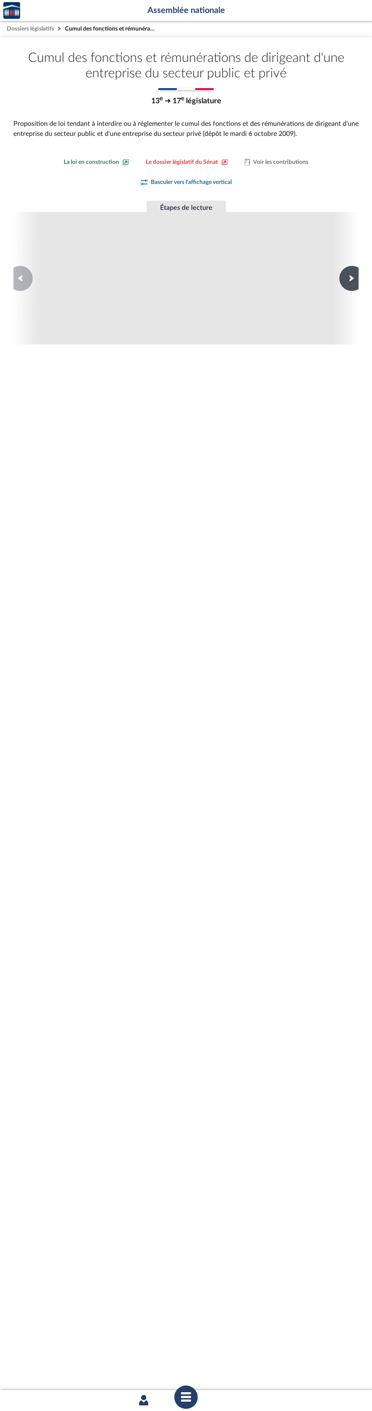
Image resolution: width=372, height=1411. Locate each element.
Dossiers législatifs (30, 29)
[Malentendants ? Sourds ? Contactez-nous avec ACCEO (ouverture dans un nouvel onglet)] (125, 1321)
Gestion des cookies (297, 1370)
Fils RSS (260, 1370)
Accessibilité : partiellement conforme (141, 1370)
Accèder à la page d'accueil (11, 11)
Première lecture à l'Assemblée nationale (72, 262)
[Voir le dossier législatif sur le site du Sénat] (187, 162)
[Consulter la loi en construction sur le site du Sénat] (96, 162)
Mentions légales (71, 1370)
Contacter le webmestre (218, 1370)
